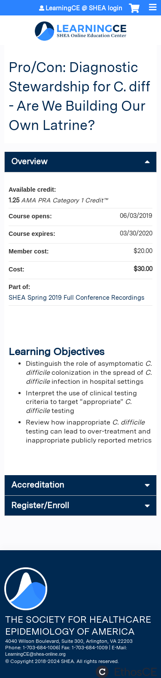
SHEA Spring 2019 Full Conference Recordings (76, 297)
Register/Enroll (40, 505)
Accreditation (37, 485)
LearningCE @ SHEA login (84, 8)
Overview (29, 161)
